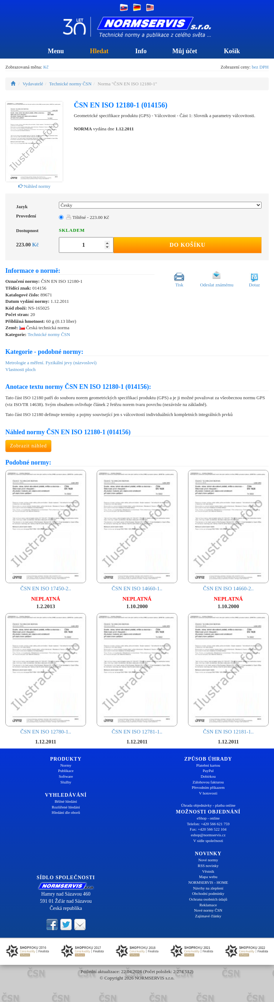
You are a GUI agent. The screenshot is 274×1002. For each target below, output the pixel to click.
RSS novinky (208, 865)
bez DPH (260, 67)
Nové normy (208, 860)
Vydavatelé (32, 83)
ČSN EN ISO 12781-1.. (137, 674)
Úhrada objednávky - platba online (208, 805)
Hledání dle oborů (66, 812)
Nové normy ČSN (208, 910)
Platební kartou (208, 765)
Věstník (208, 871)
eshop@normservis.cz (208, 835)
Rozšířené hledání (66, 807)
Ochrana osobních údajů (208, 899)
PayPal (208, 770)
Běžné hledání (66, 801)
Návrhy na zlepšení (208, 888)
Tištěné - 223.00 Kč (87, 217)
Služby (65, 782)
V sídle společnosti (208, 840)
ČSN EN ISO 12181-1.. (228, 674)
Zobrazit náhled (28, 446)
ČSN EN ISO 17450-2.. (45, 530)
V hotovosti (208, 793)
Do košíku (187, 245)
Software (66, 776)
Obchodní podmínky (208, 893)
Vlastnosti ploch (20, 369)
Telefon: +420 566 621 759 (208, 824)
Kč (46, 67)
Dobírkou (208, 776)
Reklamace (208, 905)
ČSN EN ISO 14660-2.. (228, 530)
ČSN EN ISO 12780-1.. (45, 674)
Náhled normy (34, 186)
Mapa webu (208, 877)
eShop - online (208, 818)
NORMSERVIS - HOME (208, 882)
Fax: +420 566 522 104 (208, 829)
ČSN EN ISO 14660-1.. (137, 530)
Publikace (65, 770)
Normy (65, 765)
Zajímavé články (208, 916)
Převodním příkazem (208, 787)
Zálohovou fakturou (208, 782)
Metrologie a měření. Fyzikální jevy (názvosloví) (51, 362)
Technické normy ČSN (70, 83)
